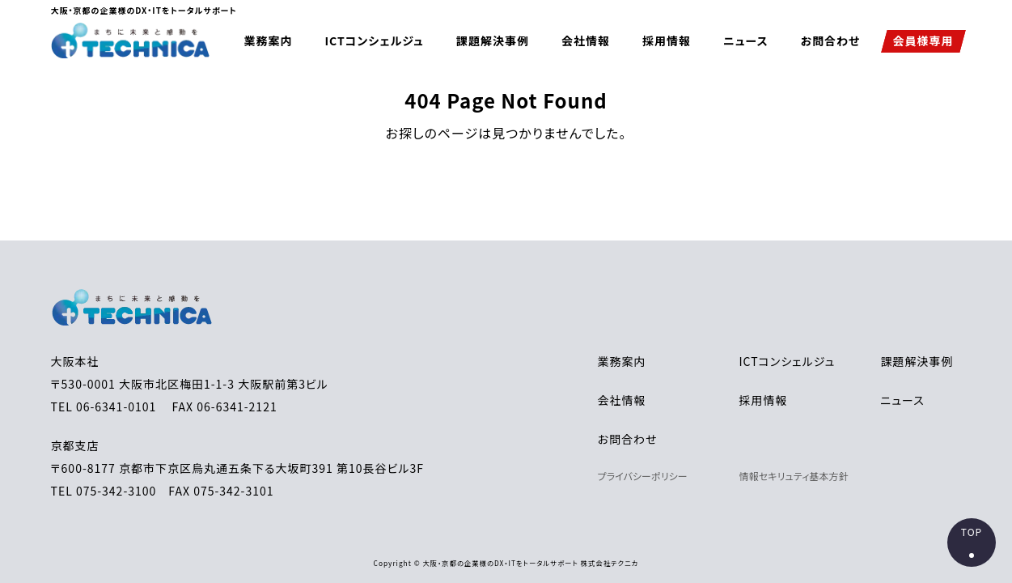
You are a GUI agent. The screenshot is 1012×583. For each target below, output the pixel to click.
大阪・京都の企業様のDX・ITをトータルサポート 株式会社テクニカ (530, 563)
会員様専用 (922, 40)
